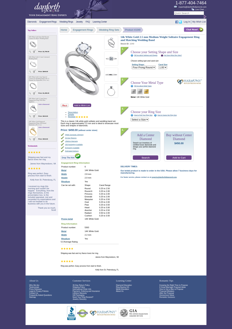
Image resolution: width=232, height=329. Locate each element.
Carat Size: (163, 65)
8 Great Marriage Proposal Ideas (173, 287)
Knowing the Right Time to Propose (174, 285)
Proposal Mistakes (167, 291)
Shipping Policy (79, 287)
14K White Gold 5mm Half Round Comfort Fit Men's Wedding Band (39, 37)
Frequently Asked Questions (40, 295)
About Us (119, 291)
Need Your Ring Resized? (83, 297)
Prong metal (67, 219)
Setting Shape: (138, 65)
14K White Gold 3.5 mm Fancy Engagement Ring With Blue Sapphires (38, 100)
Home (64, 29)
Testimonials (34, 287)
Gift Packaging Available (74, 144)
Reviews (78, 117)
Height (64, 178)
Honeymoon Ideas (167, 295)
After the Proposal (167, 293)
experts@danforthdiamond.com (192, 7)
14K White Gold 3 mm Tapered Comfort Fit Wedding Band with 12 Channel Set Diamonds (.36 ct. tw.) (39, 78)
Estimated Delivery (72, 151)
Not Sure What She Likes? (173, 55)
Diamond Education (124, 285)
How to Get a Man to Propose (171, 289)
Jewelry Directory (80, 299)
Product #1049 (133, 29)
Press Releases (35, 289)
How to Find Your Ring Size (143, 115)
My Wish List (199, 21)
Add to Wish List (82, 105)
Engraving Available (72, 148)
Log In (187, 21)
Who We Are (34, 285)
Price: (69, 130)
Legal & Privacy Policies (39, 291)
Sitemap (32, 297)
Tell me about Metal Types (143, 86)
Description (73, 112)
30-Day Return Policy (81, 285)
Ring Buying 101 (122, 287)
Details (71, 114)
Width (64, 174)
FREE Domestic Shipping (74, 135)
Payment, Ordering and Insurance (86, 291)
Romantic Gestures (167, 297)
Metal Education (122, 289)
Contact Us (33, 293)
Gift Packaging (78, 295)
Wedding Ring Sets (109, 29)
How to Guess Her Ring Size (167, 115)
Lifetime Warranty (71, 141)
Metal (63, 170)
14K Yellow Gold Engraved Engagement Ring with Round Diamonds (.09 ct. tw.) (37, 123)
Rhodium (65, 181)
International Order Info (82, 289)
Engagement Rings (83, 29)
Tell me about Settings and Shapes (146, 55)
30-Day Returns (70, 138)
